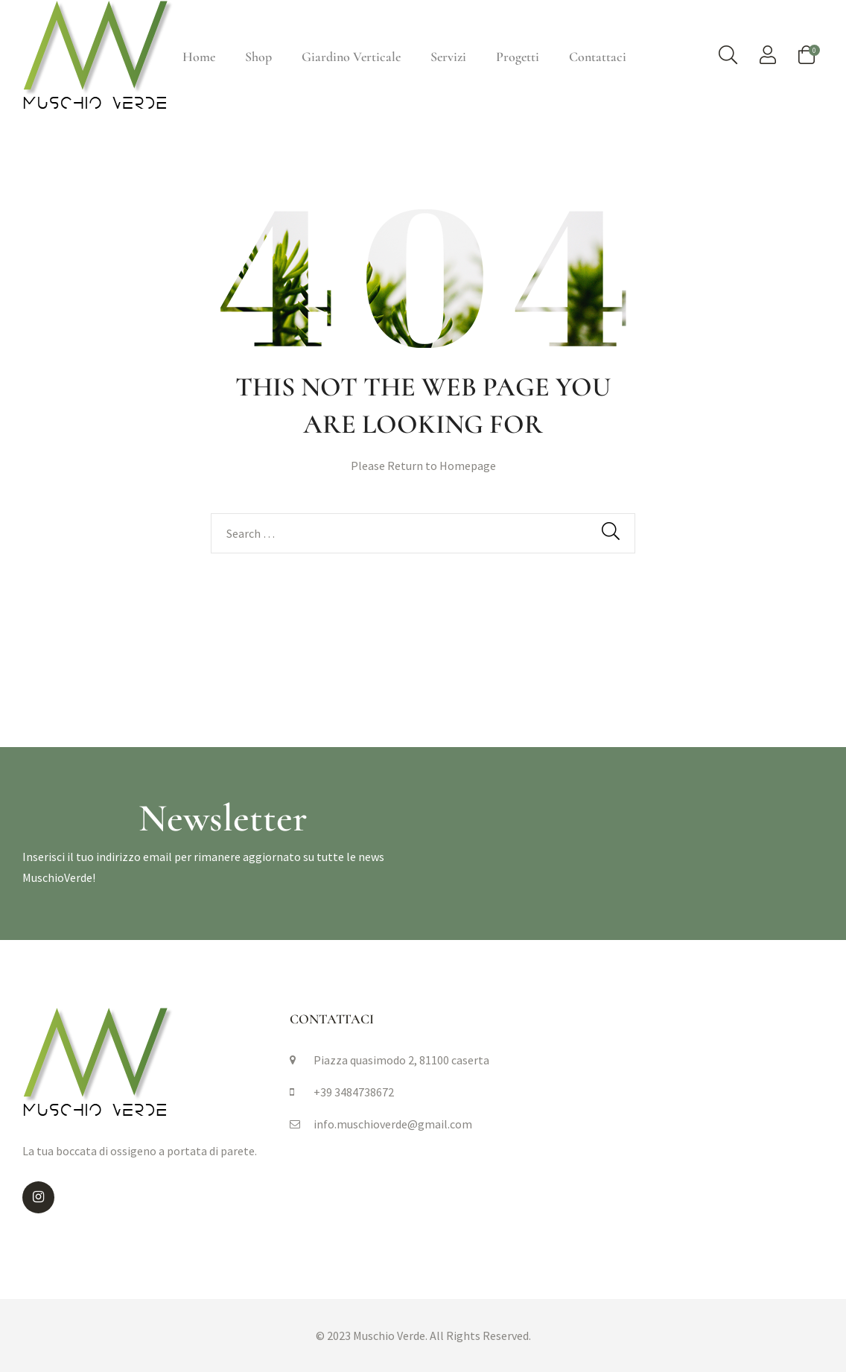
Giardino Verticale (351, 56)
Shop (258, 56)
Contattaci (597, 56)
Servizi (448, 56)
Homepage (467, 465)
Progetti (517, 56)
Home (198, 56)
